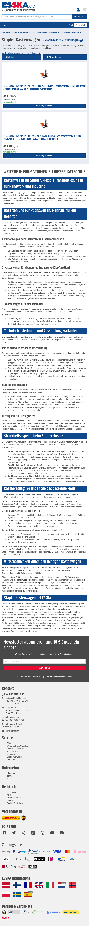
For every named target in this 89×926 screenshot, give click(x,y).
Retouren (11, 759)
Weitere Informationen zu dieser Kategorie (21, 53)
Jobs (9, 778)
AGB (9, 795)
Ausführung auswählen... (44, 105)
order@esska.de (10, 727)
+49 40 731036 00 (13, 694)
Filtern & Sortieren (53, 57)
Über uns (11, 773)
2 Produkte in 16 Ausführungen (63, 40)
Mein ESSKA (12, 751)
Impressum (11, 792)
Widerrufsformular (14, 798)
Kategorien (10, 57)
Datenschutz (12, 800)
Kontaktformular (10, 731)
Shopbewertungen (14, 757)
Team (9, 776)
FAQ (9, 743)
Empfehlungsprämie (15, 749)
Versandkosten (13, 754)
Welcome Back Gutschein (18, 746)
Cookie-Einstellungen (16, 803)
